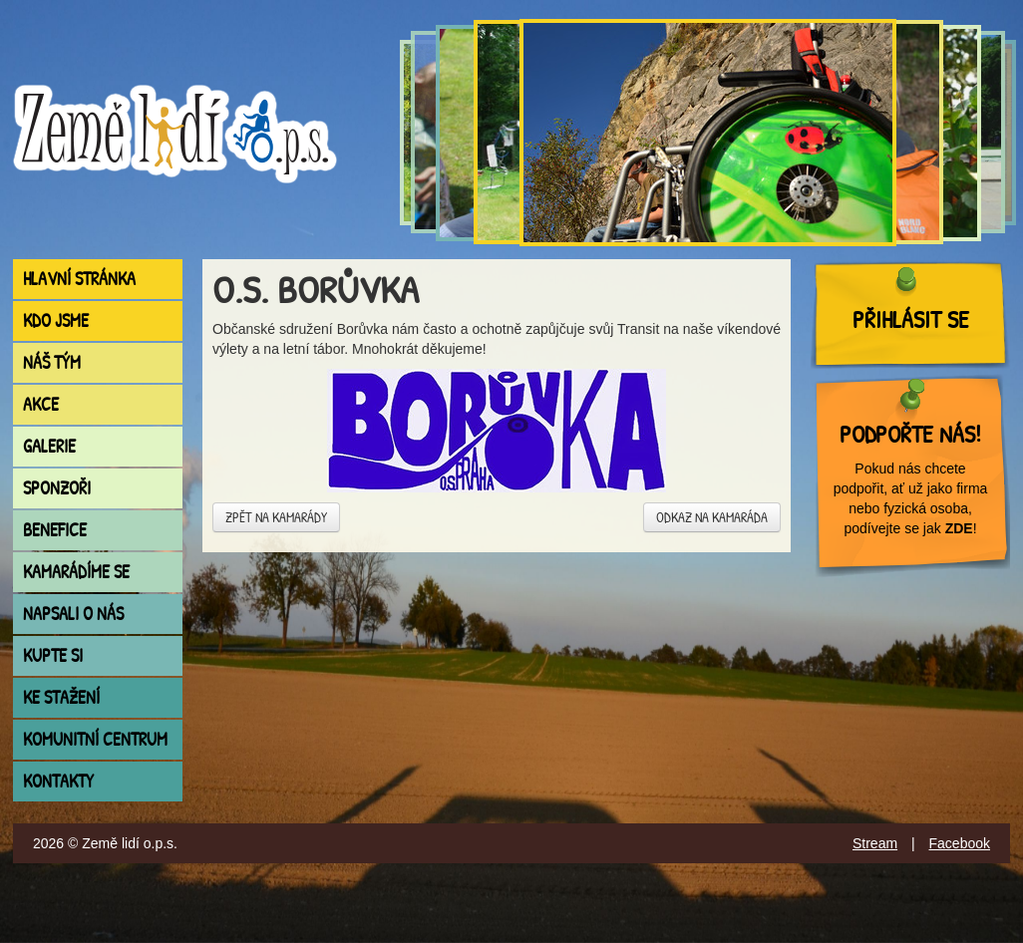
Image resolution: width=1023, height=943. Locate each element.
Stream (874, 843)
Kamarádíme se (76, 571)
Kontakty (58, 781)
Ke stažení (61, 697)
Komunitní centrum (95, 739)
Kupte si (53, 655)
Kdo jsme (56, 320)
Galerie (49, 446)
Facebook (959, 843)
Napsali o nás (73, 613)
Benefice (55, 529)
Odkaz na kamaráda (712, 516)
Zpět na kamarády (276, 516)
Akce (41, 404)
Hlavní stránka (79, 278)
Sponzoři (57, 487)
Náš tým (52, 362)
